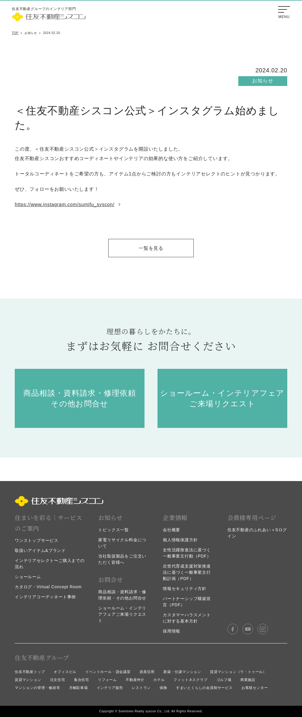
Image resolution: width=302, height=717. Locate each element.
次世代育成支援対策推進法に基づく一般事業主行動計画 (187, 572)
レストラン (141, 688)
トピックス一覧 (113, 529)
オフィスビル (65, 672)
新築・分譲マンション (182, 672)
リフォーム (107, 680)
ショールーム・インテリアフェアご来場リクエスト (122, 614)
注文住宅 (57, 680)
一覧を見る (151, 248)
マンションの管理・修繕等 (37, 688)
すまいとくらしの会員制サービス (204, 688)
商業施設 (247, 680)
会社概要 (171, 529)
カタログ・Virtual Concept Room (48, 586)
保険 (163, 688)
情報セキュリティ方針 (184, 588)
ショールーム (28, 576)
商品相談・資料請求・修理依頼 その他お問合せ (79, 398)
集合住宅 (81, 680)
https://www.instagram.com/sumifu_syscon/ (64, 204)
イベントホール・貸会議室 (108, 672)
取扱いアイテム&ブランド (40, 550)
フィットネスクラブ (190, 680)
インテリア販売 (110, 688)
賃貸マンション (28, 680)
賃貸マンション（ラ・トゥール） (238, 672)
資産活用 (147, 672)
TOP (15, 33)
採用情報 (171, 631)
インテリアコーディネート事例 (45, 596)
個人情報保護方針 (180, 539)
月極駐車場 (78, 688)
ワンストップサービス (36, 540)
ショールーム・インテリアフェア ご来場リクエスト (222, 398)
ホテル (159, 680)
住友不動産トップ (30, 672)
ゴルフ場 (224, 680)
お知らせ (30, 33)
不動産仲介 (135, 680)
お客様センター (255, 688)
